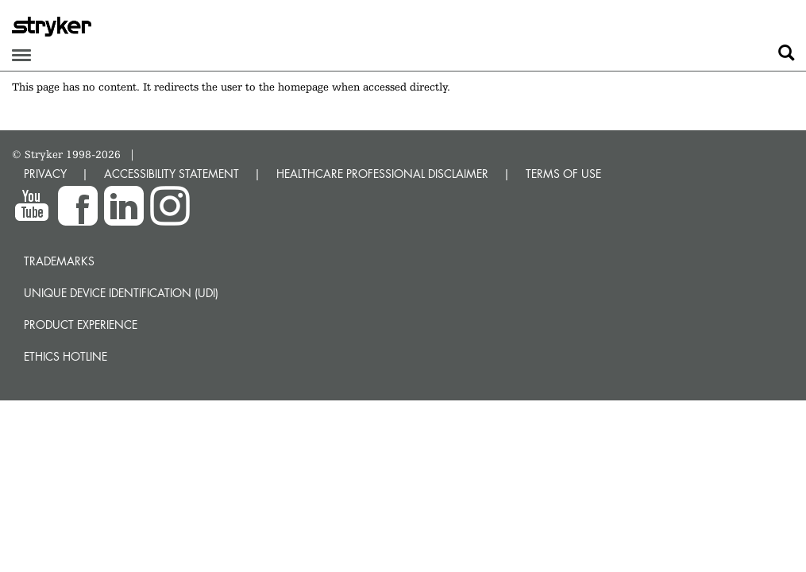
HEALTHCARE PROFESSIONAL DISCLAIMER (382, 173)
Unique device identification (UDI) (121, 292)
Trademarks (59, 261)
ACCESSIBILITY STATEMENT (171, 173)
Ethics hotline (65, 356)
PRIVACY (45, 173)
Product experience (80, 324)
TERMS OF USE (563, 173)
